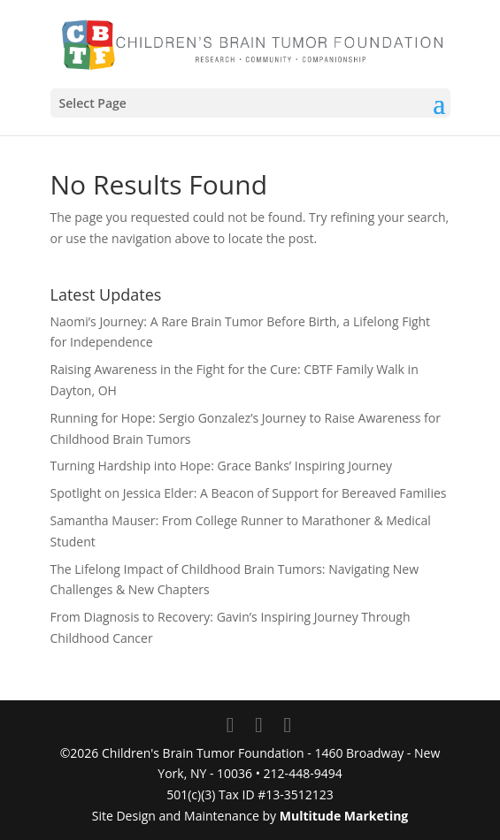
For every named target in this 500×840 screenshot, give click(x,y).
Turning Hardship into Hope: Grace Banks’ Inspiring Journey (221, 465)
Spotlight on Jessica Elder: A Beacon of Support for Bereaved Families (248, 493)
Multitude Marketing (344, 815)
